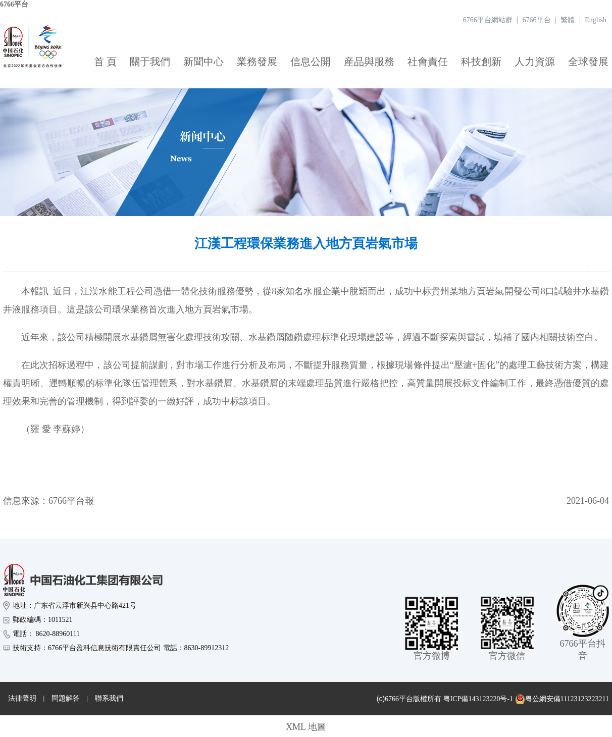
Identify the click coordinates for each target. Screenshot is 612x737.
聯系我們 (109, 698)
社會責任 (427, 61)
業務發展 (257, 61)
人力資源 (535, 61)
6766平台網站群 (488, 20)
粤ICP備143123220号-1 (478, 699)
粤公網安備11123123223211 (562, 699)
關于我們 (150, 61)
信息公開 (310, 61)
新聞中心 (203, 61)
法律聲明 (22, 698)
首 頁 (105, 61)
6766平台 (14, 4)
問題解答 (66, 698)
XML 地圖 (306, 727)
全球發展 (588, 61)
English (595, 20)
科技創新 (481, 61)
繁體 (567, 20)
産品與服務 (369, 61)
